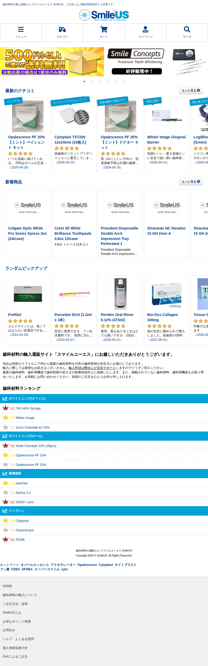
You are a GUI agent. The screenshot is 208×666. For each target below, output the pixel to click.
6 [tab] (123, 81)
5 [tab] (115, 81)
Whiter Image (25, 418)
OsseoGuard (25, 530)
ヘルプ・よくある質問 (18, 639)
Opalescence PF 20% (31, 465)
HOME (7, 586)
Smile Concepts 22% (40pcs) (36, 446)
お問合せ (9, 630)
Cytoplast (22, 521)
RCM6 (20, 540)
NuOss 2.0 (23, 493)
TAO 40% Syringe (28, 408)
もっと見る (191, 90)
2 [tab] (92, 81)
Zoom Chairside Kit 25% (33, 427)
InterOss (22, 483)
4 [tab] (108, 81)
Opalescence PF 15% (31, 455)
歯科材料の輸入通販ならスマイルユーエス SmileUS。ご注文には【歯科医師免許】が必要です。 (59, 4)
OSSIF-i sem (25, 502)
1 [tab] (84, 81)
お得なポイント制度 (17, 621)
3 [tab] (100, 81)
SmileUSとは (12, 612)
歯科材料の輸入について (20, 595)
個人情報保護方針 (15, 648)
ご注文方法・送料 (15, 604)
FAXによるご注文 (15, 656)
